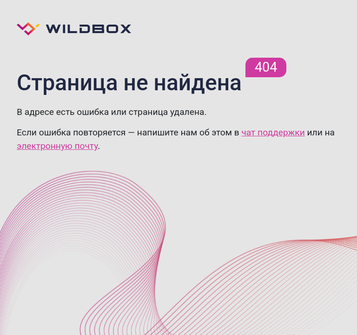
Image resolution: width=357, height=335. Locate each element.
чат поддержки (272, 132)
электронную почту (57, 146)
